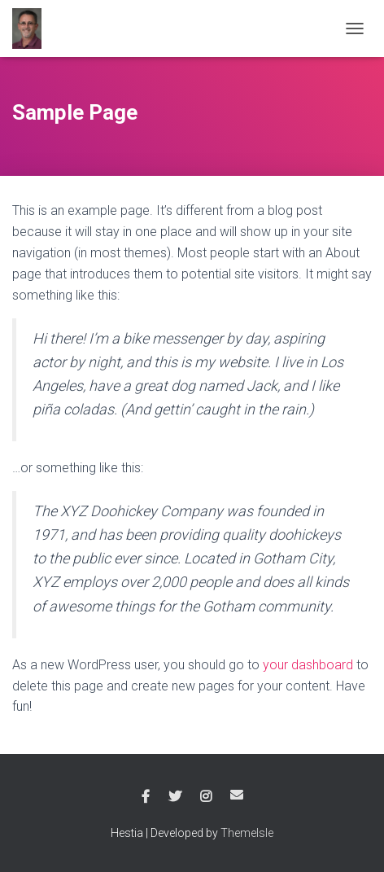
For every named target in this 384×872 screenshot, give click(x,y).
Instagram (206, 797)
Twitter (175, 797)
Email (236, 794)
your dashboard (308, 665)
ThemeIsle (246, 832)
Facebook (145, 797)
